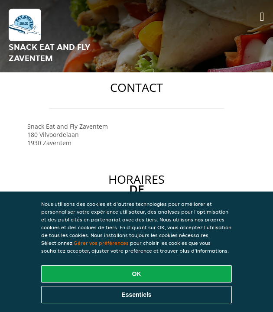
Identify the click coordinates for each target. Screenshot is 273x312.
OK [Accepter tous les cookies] (136, 273)
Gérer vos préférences (101, 243)
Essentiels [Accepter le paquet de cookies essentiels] (136, 294)
